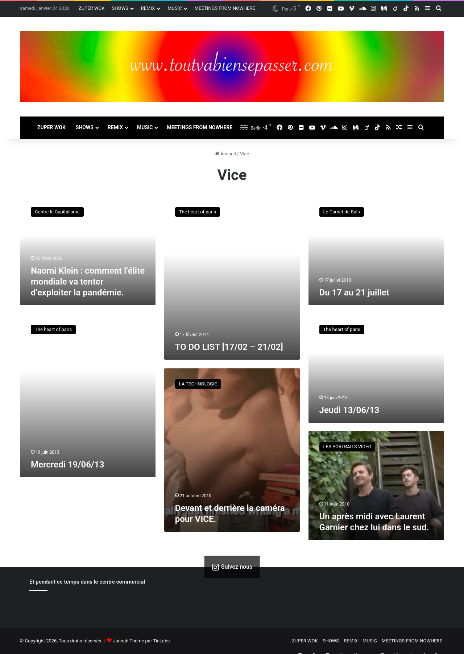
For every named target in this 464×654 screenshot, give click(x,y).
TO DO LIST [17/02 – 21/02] (229, 347)
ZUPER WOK (92, 8)
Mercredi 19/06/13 (67, 464)
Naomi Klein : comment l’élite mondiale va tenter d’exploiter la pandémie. (88, 282)
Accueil (225, 153)
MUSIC (174, 8)
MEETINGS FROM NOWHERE (225, 8)
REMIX (148, 8)
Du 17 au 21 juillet (354, 292)
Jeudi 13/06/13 (349, 410)
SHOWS (120, 8)
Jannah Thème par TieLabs (141, 640)
